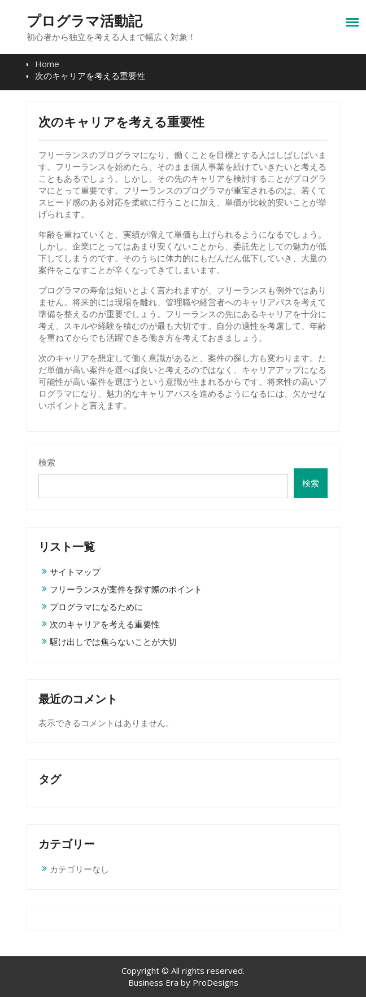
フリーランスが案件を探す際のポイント (126, 589)
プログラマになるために (96, 606)
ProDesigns (215, 982)
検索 (46, 462)
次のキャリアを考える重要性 (105, 624)
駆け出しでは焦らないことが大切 (113, 641)
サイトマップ (75, 571)
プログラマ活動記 (84, 20)
